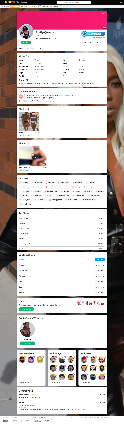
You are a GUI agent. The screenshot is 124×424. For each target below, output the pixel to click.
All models (5, 6)
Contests (45, 6)
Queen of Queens (64, 95)
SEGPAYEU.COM (42, 417)
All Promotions (34, 6)
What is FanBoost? (99, 37)
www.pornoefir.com (21, 417)
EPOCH (34, 417)
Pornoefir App (55, 6)
